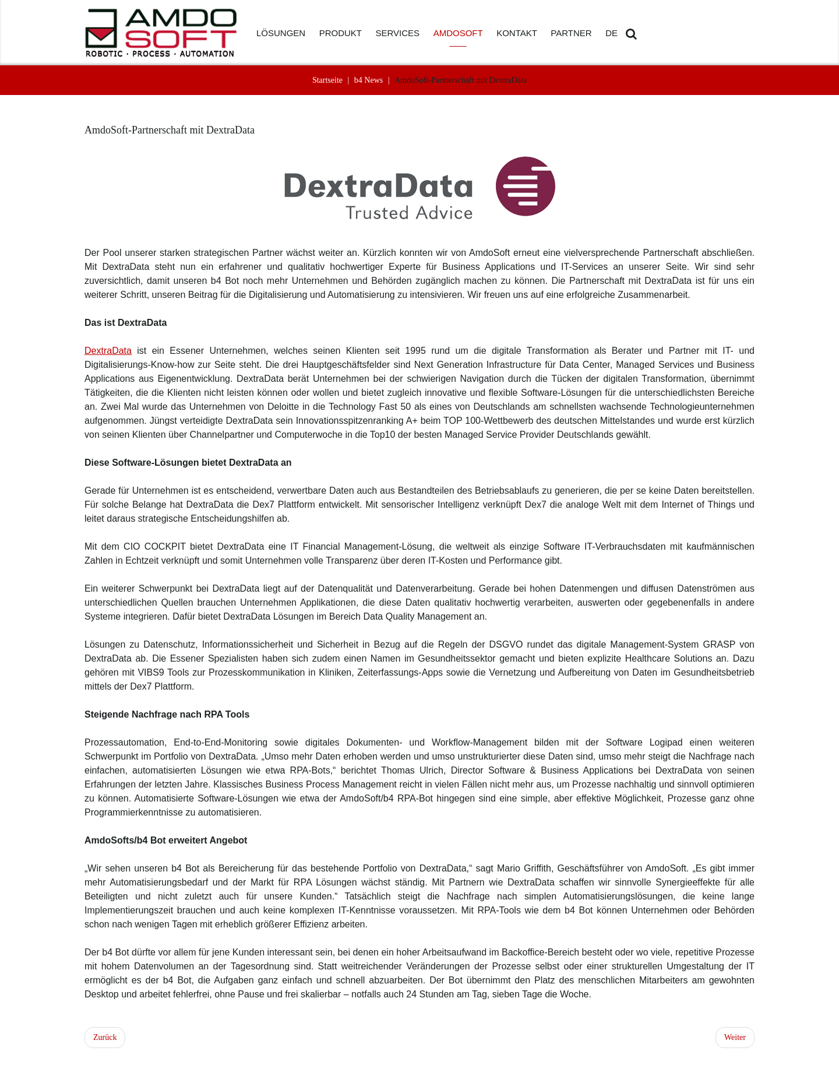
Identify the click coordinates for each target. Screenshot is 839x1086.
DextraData (108, 351)
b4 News (368, 80)
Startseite (327, 80)
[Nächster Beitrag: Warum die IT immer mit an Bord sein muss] (735, 1037)
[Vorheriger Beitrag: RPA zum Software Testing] (104, 1037)
